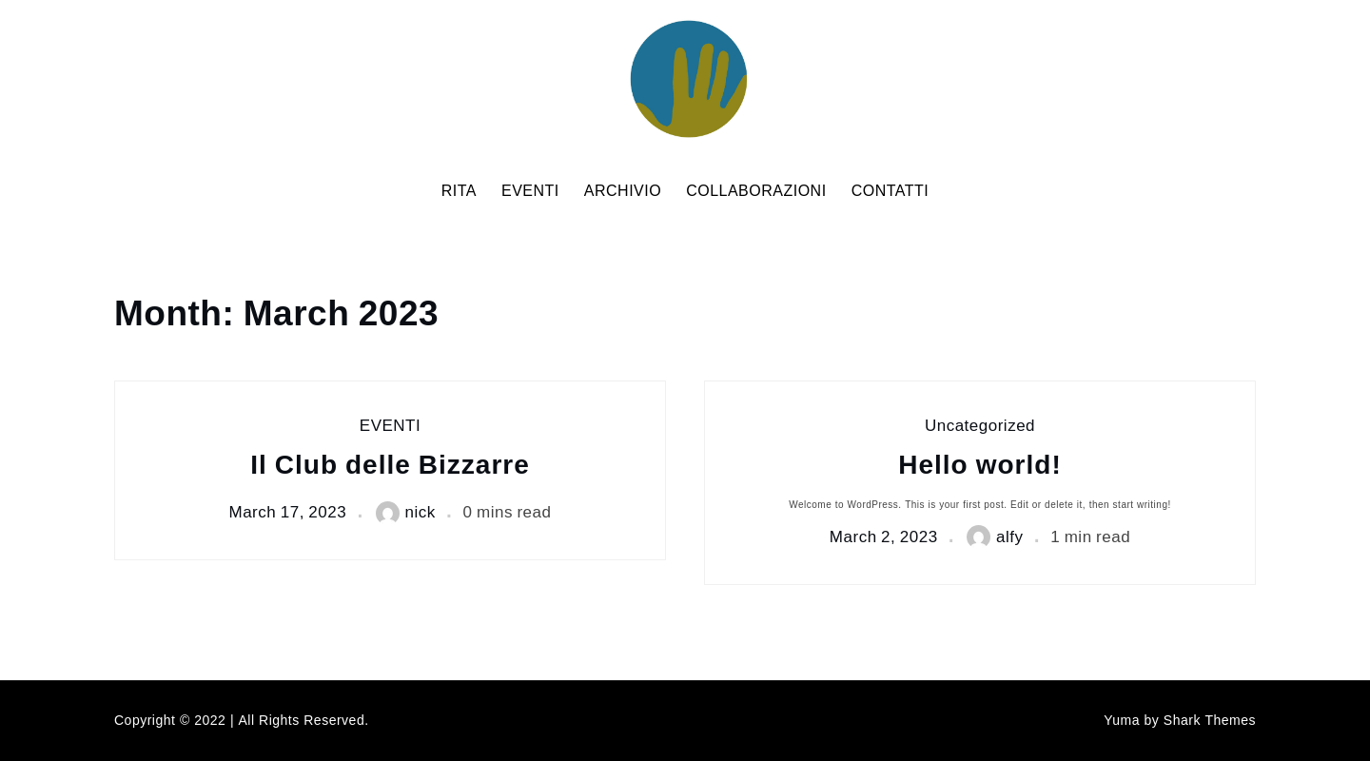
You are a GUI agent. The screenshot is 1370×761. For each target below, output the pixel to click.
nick (406, 512)
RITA (459, 191)
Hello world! (979, 466)
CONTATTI (890, 191)
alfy (995, 537)
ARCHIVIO (622, 191)
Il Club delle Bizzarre (390, 466)
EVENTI (530, 191)
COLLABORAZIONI (756, 191)
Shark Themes (1210, 721)
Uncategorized (980, 426)
